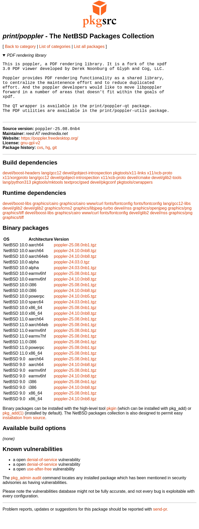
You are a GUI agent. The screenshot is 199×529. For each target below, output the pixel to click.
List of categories (54, 46)
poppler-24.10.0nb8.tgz (75, 264)
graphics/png (180, 221)
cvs (40, 161)
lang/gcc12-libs (177, 217)
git (54, 161)
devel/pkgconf (103, 195)
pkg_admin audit (26, 491)
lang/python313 (17, 195)
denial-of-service (42, 473)
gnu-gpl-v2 (30, 156)
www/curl (95, 217)
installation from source (24, 431)
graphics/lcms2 (58, 221)
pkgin (111, 421)
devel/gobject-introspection (87, 186)
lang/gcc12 (51, 186)
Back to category (20, 46)
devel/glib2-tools (167, 191)
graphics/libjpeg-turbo (93, 221)
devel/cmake (138, 191)
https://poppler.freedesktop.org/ (49, 151)
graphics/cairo (46, 217)
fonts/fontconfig (118, 217)
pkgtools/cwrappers (135, 195)
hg (47, 161)
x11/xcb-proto (159, 186)
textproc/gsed (76, 195)
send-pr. (160, 522)
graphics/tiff (13, 226)
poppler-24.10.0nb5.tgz (75, 309)
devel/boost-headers (21, 186)
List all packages (89, 46)
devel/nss (123, 221)
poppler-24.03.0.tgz (72, 275)
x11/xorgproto (15, 191)
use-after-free (39, 482)
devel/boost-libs (17, 217)
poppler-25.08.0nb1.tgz (75, 258)
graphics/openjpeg (150, 221)
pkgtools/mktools (47, 195)
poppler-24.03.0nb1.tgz (75, 281)
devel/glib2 (13, 221)
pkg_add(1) (13, 426)
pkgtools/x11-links (129, 186)
